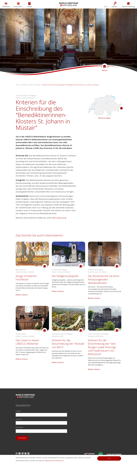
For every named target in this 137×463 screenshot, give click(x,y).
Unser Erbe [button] (18, 5)
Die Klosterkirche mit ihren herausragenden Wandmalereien (103, 279)
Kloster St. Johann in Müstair (31, 85)
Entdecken (6, 5)
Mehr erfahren (22, 295)
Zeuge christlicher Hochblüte (26, 277)
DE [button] (105, 6)
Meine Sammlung (128, 5)
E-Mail (18, 411)
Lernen (29, 5)
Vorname (19, 419)
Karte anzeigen (105, 118)
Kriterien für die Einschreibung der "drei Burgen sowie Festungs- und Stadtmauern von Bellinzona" (102, 347)
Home (18, 85)
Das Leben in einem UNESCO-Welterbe (27, 341)
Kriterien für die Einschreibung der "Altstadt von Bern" (68, 343)
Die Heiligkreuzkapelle (65, 276)
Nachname (19, 427)
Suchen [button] (114, 5)
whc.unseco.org (59, 218)
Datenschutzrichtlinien (53, 460)
